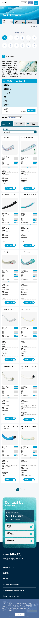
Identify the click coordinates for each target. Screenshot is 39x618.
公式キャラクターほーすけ (11, 596)
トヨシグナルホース (7, 366)
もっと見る (10, 167)
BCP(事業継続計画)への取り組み (13, 590)
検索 (32, 110)
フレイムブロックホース (8, 195)
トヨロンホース (6, 137)
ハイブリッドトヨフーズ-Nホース (28, 427)
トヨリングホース (25, 309)
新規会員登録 (30, 3)
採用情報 (6, 573)
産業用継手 (16, 22)
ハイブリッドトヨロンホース (28, 195)
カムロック (29, 22)
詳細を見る (10, 188)
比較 (33, 124)
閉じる (19, 614)
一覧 (8, 123)
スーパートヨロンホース (27, 252)
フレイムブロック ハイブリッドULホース (10, 427)
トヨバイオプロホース (27, 137)
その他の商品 (33, 26)
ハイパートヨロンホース (8, 252)
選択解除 (23, 111)
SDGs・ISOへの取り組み (11, 584)
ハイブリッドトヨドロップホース (28, 367)
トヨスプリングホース (8, 309)
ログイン (25, 2)
